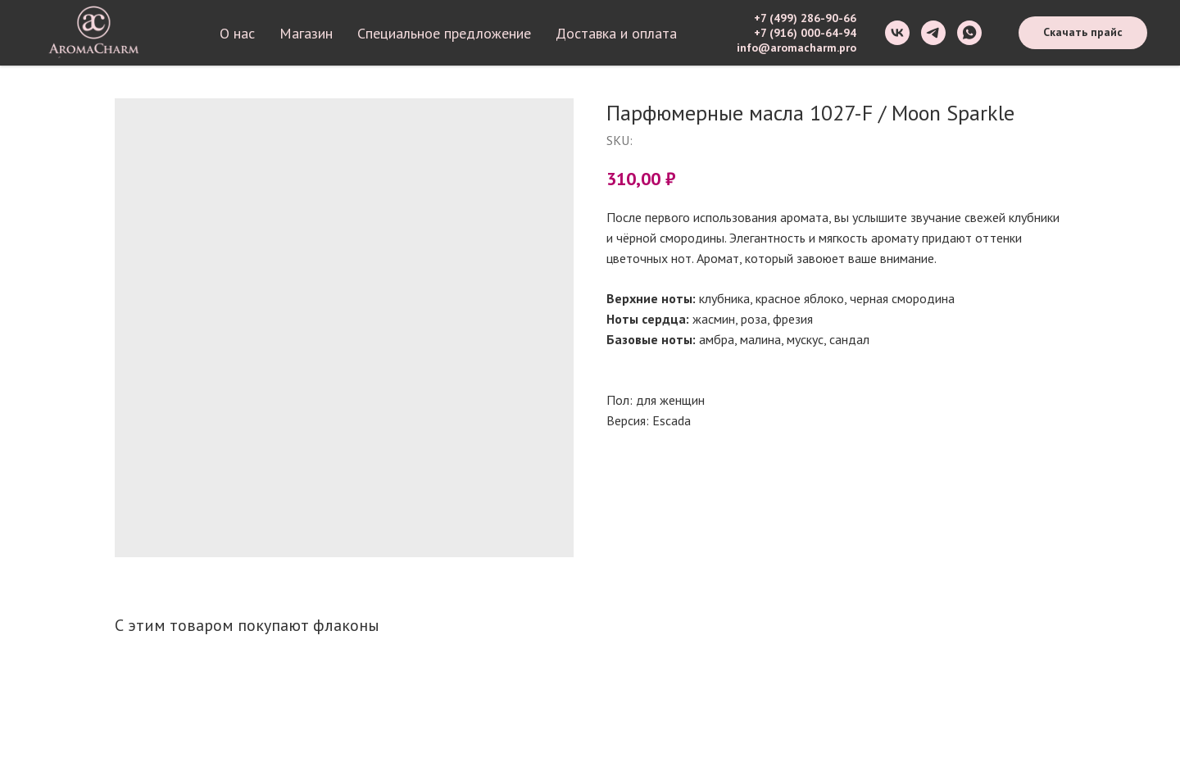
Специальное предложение (444, 33)
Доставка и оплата (616, 33)
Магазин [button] (306, 33)
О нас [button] (237, 33)
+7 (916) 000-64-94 (805, 32)
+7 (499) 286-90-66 (805, 18)
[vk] (897, 32)
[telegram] (933, 32)
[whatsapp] (969, 32)
